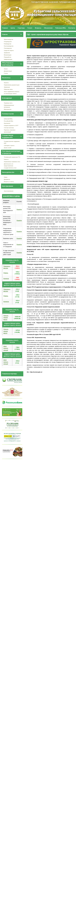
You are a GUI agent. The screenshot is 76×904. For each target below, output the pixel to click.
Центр (13, 28)
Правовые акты (8, 103)
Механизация (7, 55)
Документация (8, 71)
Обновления (48, 28)
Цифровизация (8, 59)
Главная (5, 28)
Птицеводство (8, 41)
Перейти (19, 209)
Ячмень (5, 273)
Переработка (7, 57)
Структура (21, 28)
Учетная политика (9, 127)
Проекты (6, 82)
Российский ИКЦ (8, 121)
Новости (6, 159)
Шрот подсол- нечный (5, 348)
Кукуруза (6, 278)
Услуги (29, 28)
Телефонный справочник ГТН (12, 157)
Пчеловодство (8, 48)
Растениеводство (8, 46)
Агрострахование (8, 191)
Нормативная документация (11, 85)
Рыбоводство (7, 43)
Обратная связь (8, 89)
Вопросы (38, 28)
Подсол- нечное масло (5, 317)
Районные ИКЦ (60, 28)
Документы (7, 179)
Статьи (6, 73)
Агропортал (7, 123)
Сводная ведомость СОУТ (11, 125)
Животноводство (8, 39)
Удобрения (7, 52)
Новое (5, 177)
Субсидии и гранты (9, 145)
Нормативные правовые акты (12, 161)
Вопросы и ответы (9, 181)
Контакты (71, 28)
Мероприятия (7, 109)
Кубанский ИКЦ (8, 118)
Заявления (7, 87)
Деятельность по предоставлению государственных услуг (10, 165)
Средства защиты (9, 50)
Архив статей (7, 147)
